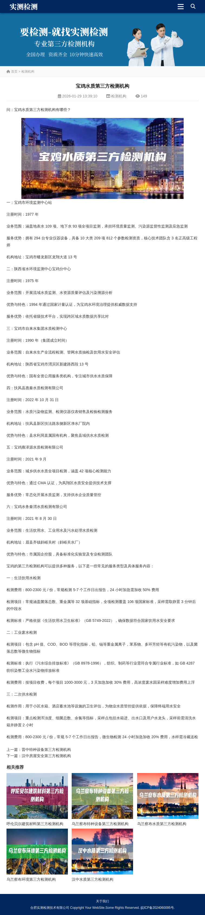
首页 (12, 71)
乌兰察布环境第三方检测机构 (31, 879)
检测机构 (27, 71)
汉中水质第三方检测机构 (92, 879)
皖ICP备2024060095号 (157, 908)
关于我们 (102, 901)
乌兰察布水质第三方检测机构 (161, 824)
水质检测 (51, 328)
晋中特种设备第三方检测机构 (46, 749)
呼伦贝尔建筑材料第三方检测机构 (34, 824)
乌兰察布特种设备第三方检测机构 (100, 824)
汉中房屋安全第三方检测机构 (46, 756)
